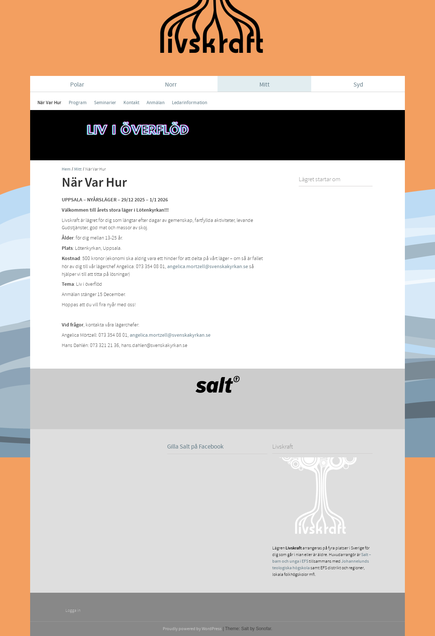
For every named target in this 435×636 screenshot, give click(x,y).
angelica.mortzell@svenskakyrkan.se (207, 266)
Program (78, 102)
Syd (358, 85)
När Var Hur (49, 102)
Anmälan (156, 102)
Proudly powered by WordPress (192, 629)
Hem (66, 169)
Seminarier (105, 102)
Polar (77, 85)
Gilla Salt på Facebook (195, 447)
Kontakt (131, 102)
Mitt (264, 85)
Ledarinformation (189, 102)
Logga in (72, 610)
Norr (171, 85)
